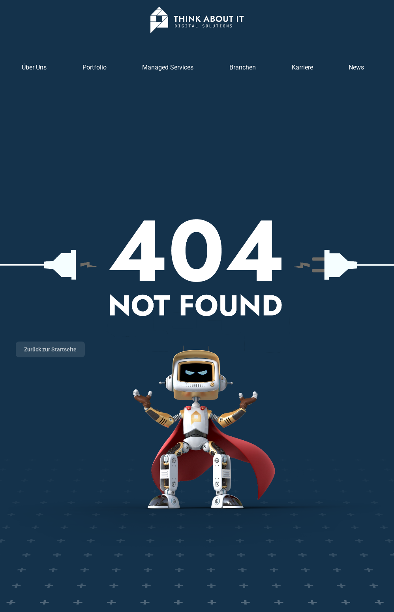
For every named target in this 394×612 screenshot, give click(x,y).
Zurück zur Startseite (50, 349)
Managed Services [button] (167, 67)
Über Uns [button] (34, 67)
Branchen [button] (242, 67)
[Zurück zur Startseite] (197, 20)
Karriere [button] (302, 67)
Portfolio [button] (95, 67)
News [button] (356, 67)
